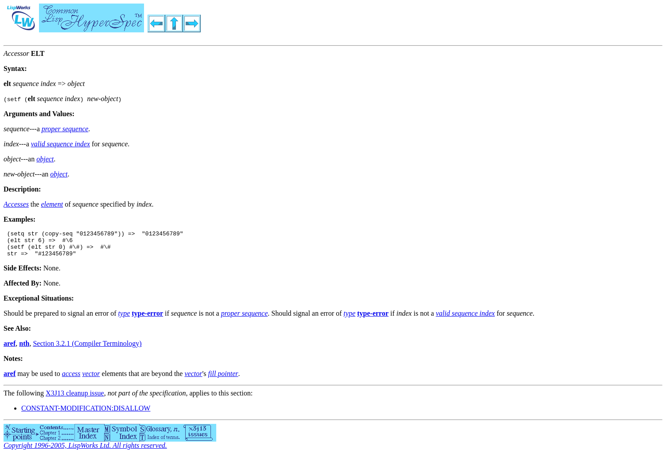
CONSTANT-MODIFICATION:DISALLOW (85, 413)
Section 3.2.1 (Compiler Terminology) (87, 348)
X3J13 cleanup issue (75, 398)
